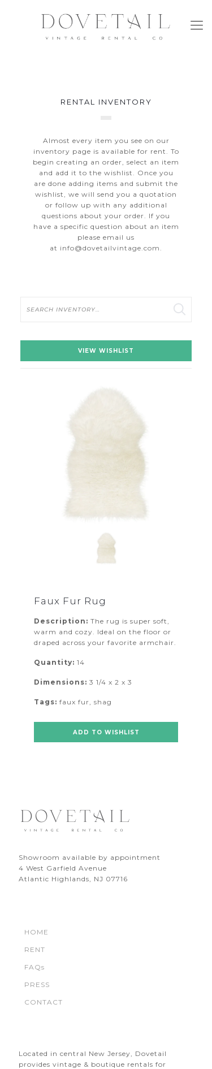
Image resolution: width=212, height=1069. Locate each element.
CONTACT (43, 1002)
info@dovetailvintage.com (110, 248)
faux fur (74, 702)
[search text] (106, 309)
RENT (34, 949)
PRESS (37, 984)
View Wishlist (106, 350)
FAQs (34, 967)
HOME (36, 932)
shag (103, 702)
